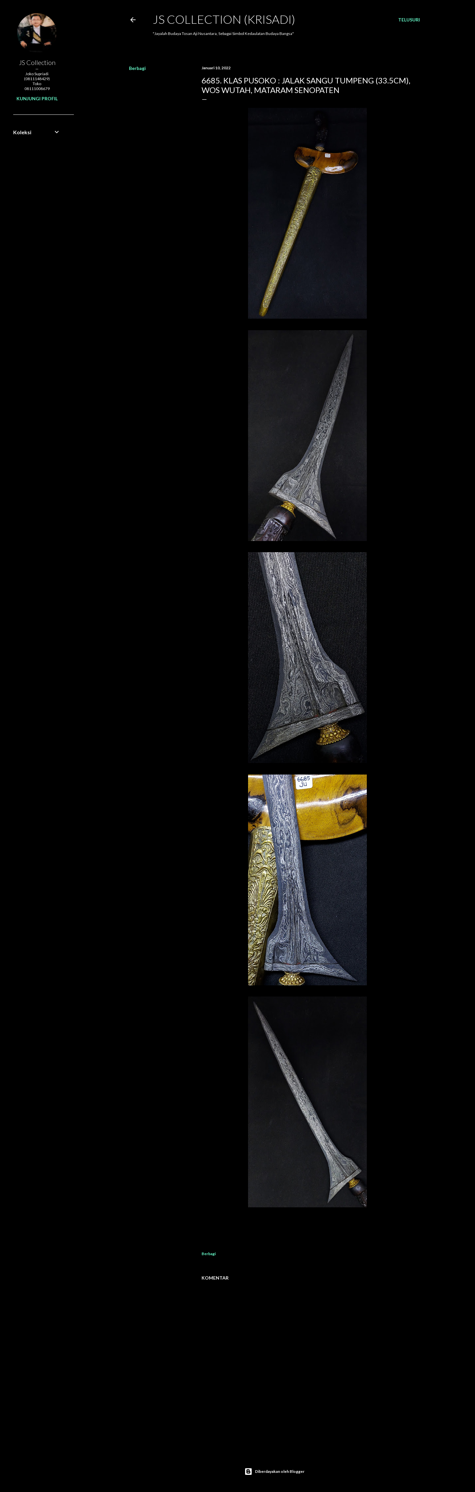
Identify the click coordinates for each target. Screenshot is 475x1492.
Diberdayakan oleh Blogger (274, 1472)
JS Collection (37, 62)
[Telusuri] (409, 20)
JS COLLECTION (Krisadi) (224, 19)
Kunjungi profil (37, 98)
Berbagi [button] (137, 68)
